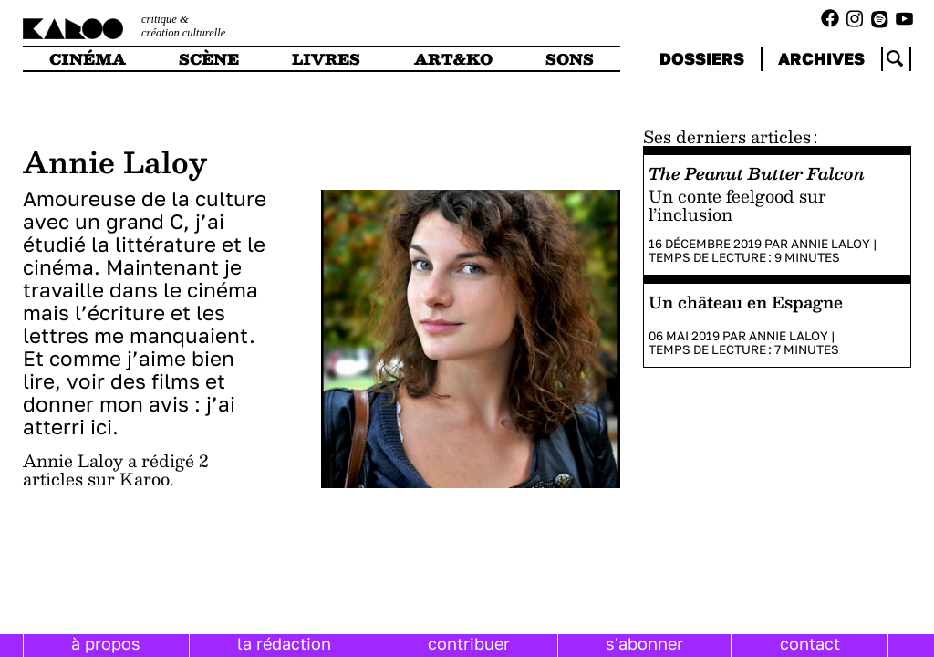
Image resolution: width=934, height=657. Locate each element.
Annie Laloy (830, 243)
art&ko (453, 58)
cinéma (87, 58)
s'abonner (644, 643)
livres (326, 58)
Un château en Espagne (746, 301)
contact (810, 643)
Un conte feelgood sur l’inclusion (737, 205)
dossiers (701, 58)
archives (821, 58)
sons (569, 58)
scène (209, 58)
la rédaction (284, 643)
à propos (105, 643)
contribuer (469, 643)
